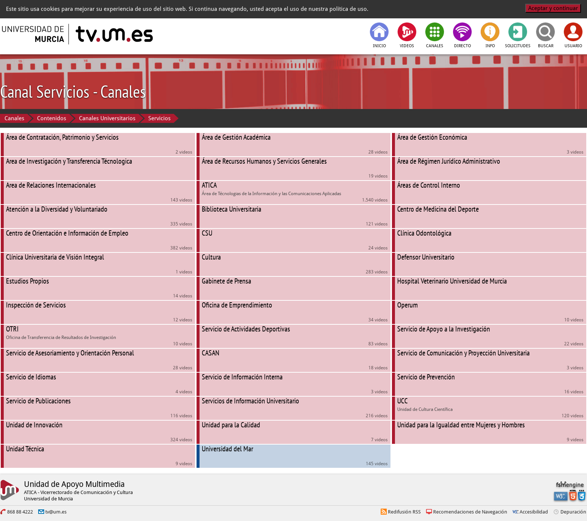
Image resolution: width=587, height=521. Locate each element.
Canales (14, 118)
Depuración (573, 512)
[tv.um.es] (113, 34)
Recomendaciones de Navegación (470, 512)
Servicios (159, 118)
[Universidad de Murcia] (33, 34)
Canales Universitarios (107, 118)
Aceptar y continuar (553, 8)
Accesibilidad (534, 512)
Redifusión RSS (404, 512)
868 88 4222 (20, 512)
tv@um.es (56, 512)
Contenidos (51, 118)
